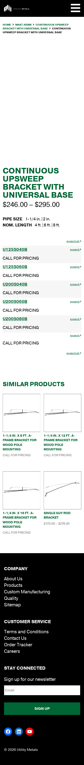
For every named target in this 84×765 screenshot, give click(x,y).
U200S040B (15, 284)
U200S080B (15, 319)
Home (7, 24)
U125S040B (15, 249)
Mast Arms (23, 24)
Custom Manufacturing (27, 592)
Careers (12, 651)
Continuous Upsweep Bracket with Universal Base (36, 26)
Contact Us (15, 638)
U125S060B (15, 267)
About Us (13, 579)
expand (75, 249)
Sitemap (12, 605)
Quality (11, 598)
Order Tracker (18, 645)
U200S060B (15, 301)
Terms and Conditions (26, 632)
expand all (74, 241)
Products (13, 585)
